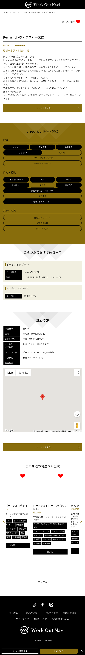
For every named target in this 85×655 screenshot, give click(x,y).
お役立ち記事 (51, 613)
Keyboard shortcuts (41, 431)
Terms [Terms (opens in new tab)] (78, 431)
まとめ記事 (31, 613)
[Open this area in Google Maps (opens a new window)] (9, 430)
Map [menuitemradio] (10, 372)
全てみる (42, 581)
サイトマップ (22, 618)
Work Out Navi (10, 12)
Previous (4, 521)
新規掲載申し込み (60, 618)
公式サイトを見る (56, 108)
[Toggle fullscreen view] (77, 372)
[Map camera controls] (77, 414)
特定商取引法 (69, 613)
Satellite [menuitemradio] (23, 372)
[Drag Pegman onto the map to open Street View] (77, 425)
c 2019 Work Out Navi (43, 640)
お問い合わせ (40, 618)
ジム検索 (23, 12)
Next (81, 521)
